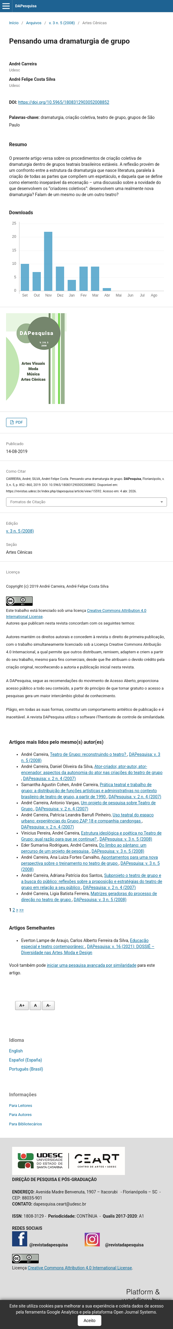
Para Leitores (20, 1105)
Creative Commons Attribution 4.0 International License (80, 1267)
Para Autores (20, 1114)
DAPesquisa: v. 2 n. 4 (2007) (49, 778)
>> (21, 909)
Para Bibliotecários (25, 1124)
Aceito (90, 1320)
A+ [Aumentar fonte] (21, 1005)
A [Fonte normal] (35, 1005)
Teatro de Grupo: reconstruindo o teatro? (88, 754)
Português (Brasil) (26, 1069)
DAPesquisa (26, 6)
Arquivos (33, 23)
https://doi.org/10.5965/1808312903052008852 (63, 102)
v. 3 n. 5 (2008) (62, 23)
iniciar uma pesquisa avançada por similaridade (91, 965)
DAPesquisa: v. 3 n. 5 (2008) (126, 839)
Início (13, 23)
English (16, 1050)
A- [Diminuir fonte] (48, 1005)
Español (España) (25, 1060)
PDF (19, 422)
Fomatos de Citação (27, 502)
